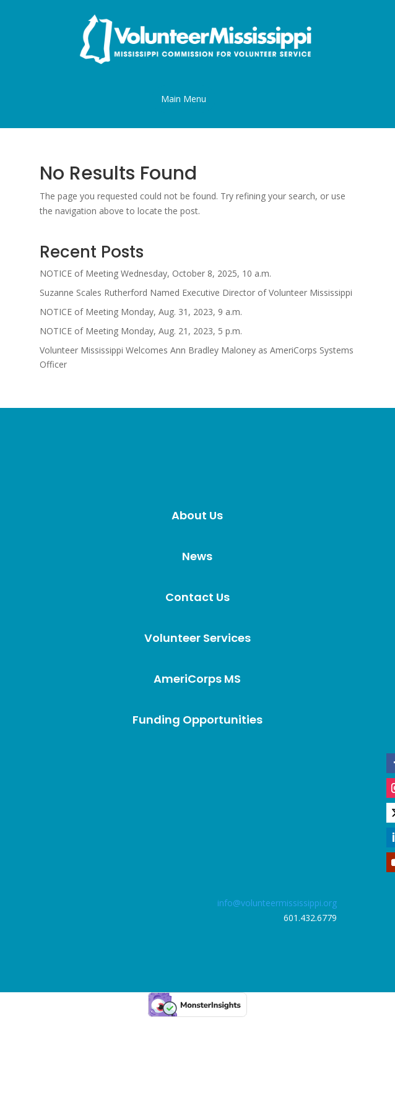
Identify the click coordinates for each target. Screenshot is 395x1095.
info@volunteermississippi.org (277, 903)
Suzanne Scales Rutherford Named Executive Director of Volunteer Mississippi (196, 292)
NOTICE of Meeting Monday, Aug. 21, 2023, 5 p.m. (141, 331)
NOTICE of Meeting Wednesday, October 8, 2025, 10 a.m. (155, 273)
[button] (183, 99)
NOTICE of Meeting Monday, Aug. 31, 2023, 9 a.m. (141, 312)
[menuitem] (197, 515)
